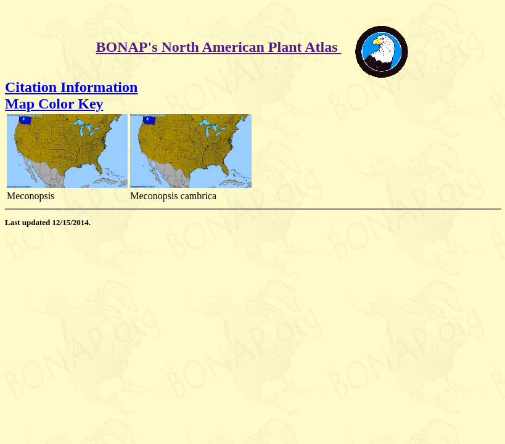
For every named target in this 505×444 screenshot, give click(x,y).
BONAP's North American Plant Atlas (219, 47)
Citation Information (71, 87)
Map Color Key (54, 104)
